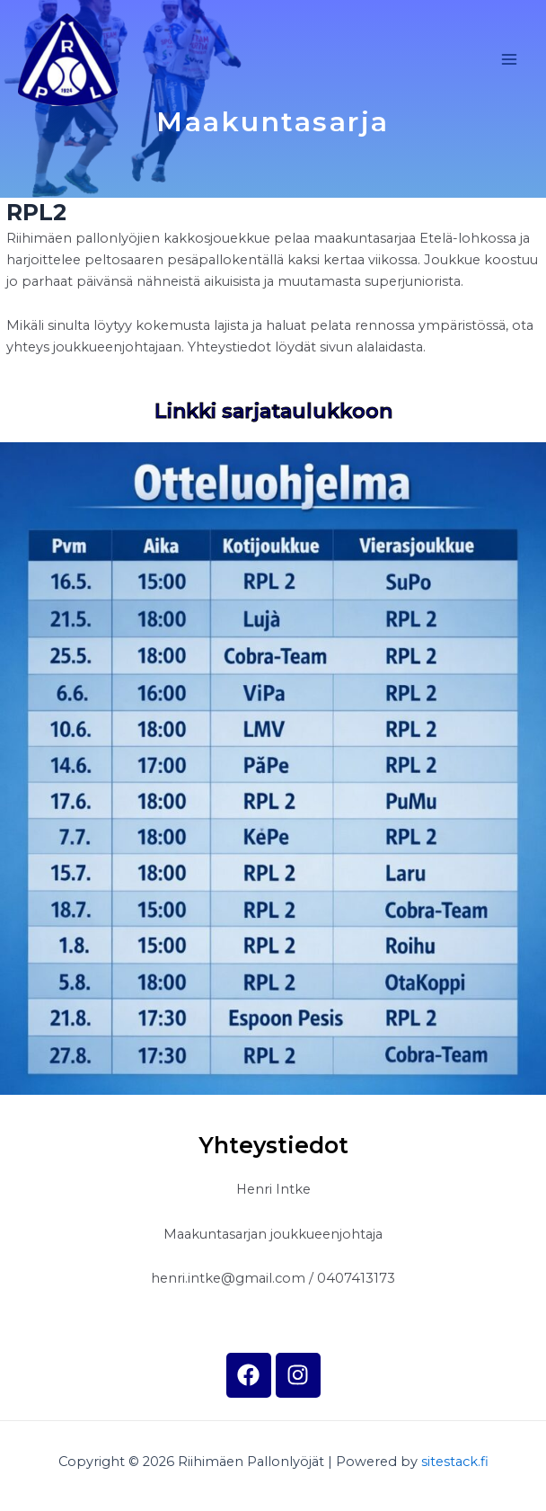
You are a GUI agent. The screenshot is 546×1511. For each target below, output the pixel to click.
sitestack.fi (455, 1461)
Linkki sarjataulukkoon (273, 411)
